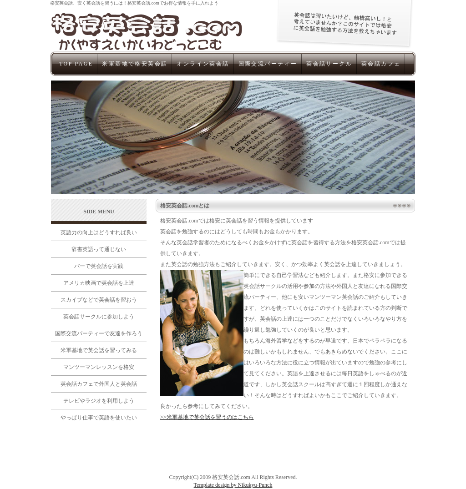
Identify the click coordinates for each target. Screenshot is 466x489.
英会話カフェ (380, 63)
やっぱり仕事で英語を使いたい (99, 417)
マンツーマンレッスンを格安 (98, 367)
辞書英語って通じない (98, 249)
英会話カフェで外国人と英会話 (99, 384)
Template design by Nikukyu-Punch (233, 485)
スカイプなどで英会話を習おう (99, 300)
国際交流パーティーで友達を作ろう (98, 333)
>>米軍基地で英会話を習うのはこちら (207, 417)
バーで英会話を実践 (98, 266)
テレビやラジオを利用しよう (98, 401)
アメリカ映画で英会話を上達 (98, 283)
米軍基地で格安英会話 (134, 63)
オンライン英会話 (203, 63)
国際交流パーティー (268, 63)
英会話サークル (329, 63)
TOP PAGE (76, 63)
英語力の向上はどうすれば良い (99, 232)
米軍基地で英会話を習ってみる (99, 350)
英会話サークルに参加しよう (98, 316)
